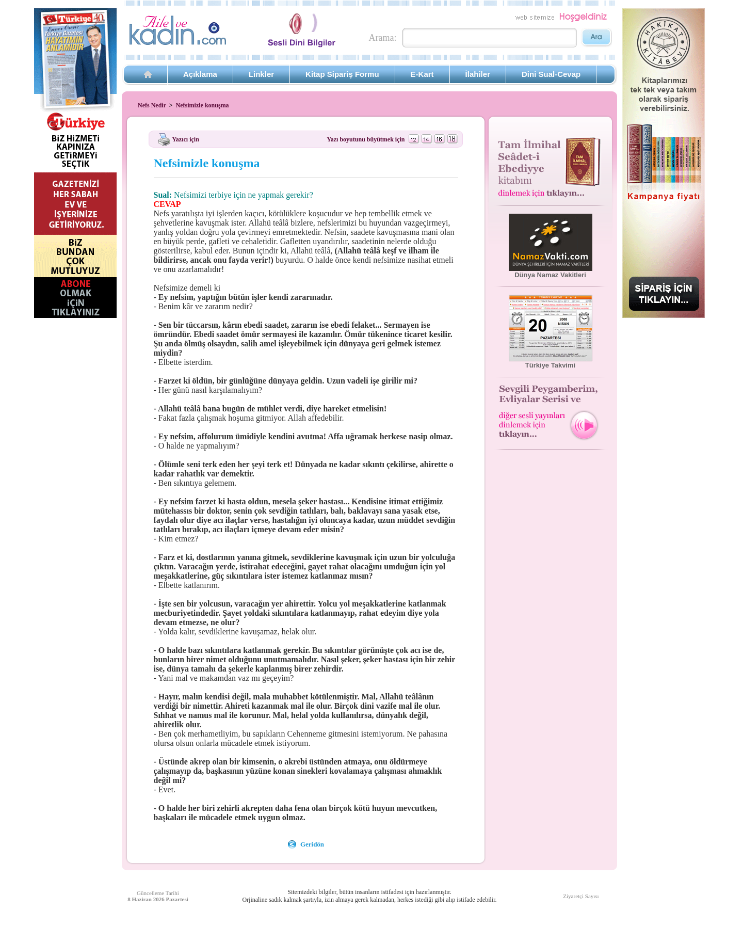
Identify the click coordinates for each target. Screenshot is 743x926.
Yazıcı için (185, 138)
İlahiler (477, 74)
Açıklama (200, 74)
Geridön (312, 844)
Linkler (261, 74)
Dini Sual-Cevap (551, 74)
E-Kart (422, 74)
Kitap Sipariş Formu (342, 74)
